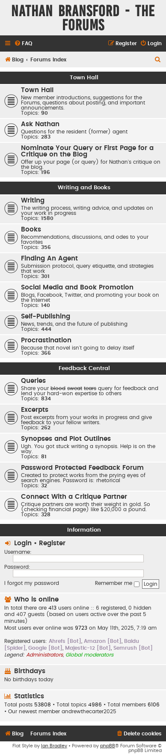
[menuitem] (23, 43)
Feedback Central (84, 368)
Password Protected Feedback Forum (82, 468)
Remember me (117, 584)
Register (52, 543)
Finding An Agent (49, 258)
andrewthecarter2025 (89, 711)
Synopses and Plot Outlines (66, 439)
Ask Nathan (40, 124)
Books (31, 229)
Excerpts (34, 410)
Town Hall (84, 78)
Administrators (44, 654)
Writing (32, 200)
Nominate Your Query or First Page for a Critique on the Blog (87, 151)
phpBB (107, 745)
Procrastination (46, 340)
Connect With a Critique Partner (74, 497)
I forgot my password (31, 583)
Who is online (36, 599)
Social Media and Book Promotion (77, 287)
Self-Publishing (45, 316)
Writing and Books (84, 188)
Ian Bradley (54, 745)
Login (23, 543)
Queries (33, 381)
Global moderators (89, 654)
